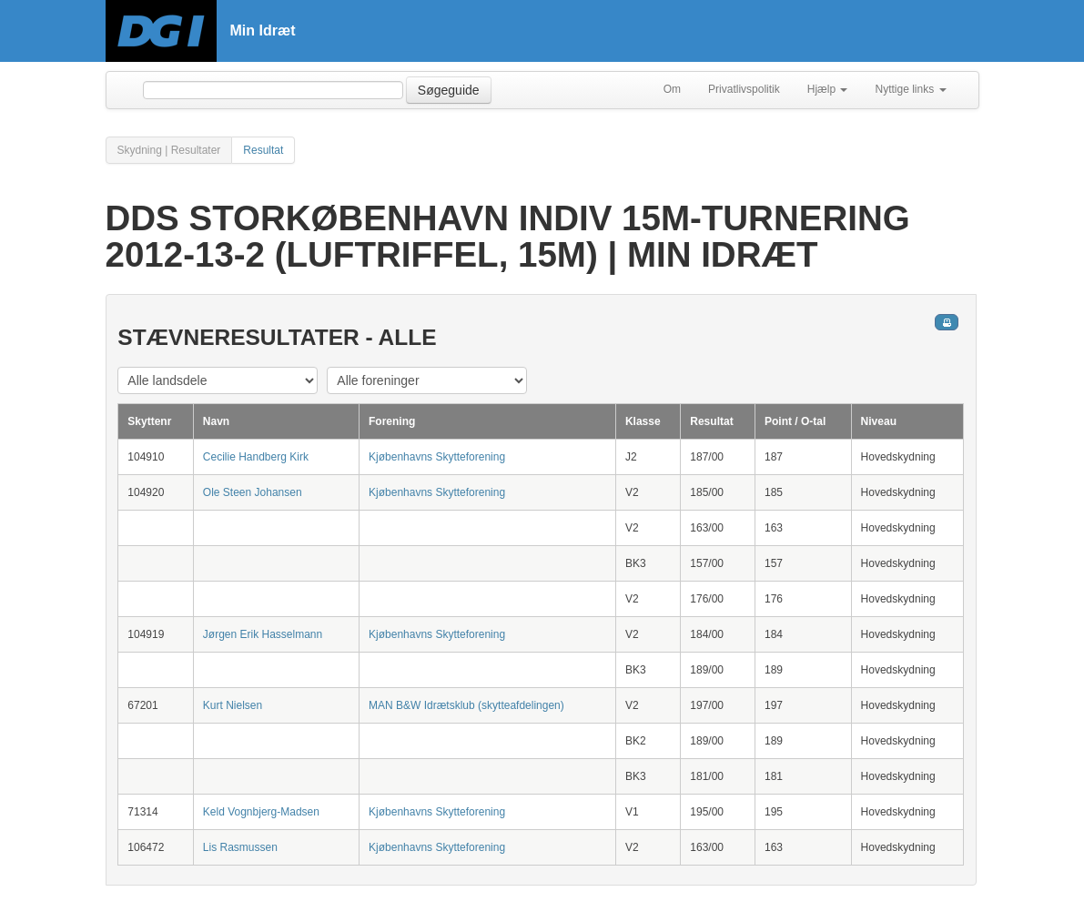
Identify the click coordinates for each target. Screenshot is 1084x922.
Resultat (263, 150)
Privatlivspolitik (744, 89)
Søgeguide (449, 90)
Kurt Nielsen (232, 705)
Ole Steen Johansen (252, 492)
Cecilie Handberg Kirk (256, 457)
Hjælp (827, 89)
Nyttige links (910, 89)
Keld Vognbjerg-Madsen (261, 811)
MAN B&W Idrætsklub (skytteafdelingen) (466, 705)
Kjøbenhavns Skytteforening (437, 457)
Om (672, 89)
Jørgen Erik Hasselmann (262, 634)
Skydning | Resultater (169, 150)
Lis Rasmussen (240, 847)
